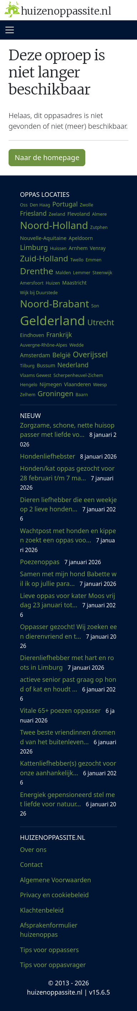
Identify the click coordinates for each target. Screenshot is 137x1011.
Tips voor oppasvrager (53, 964)
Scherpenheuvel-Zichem (78, 375)
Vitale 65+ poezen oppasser (67, 715)
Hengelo (28, 385)
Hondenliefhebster (68, 456)
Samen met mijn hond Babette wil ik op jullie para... (68, 578)
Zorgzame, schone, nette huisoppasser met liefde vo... (68, 434)
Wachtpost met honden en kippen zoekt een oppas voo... (68, 540)
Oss (23, 205)
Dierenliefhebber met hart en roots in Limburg (67, 662)
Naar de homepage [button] (47, 157)
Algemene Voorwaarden (55, 879)
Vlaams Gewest (35, 375)
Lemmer (81, 273)
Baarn (82, 395)
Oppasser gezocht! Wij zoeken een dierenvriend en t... (68, 636)
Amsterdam (35, 355)
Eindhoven (32, 335)
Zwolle (86, 205)
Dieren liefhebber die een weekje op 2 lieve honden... (68, 509)
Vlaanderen (77, 384)
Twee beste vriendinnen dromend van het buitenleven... (68, 741)
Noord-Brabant (54, 303)
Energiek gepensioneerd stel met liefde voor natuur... (68, 804)
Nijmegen (51, 384)
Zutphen (99, 227)
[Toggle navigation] (9, 30)
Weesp (100, 385)
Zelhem (27, 395)
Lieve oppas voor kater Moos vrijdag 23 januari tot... (68, 605)
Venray (98, 248)
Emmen (93, 260)
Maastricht (74, 282)
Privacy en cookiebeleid (54, 894)
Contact (31, 864)
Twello (76, 260)
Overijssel (90, 354)
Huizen (53, 283)
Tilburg (27, 366)
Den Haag (40, 205)
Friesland (33, 213)
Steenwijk (102, 273)
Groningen (55, 393)
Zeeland (57, 214)
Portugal (65, 204)
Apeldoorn (81, 238)
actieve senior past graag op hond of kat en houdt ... (68, 689)
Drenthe (36, 271)
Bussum (46, 365)
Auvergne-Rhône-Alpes (43, 345)
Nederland (72, 365)
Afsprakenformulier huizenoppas (48, 930)
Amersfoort (32, 283)
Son (95, 306)
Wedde (76, 345)
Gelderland (52, 320)
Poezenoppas (60, 561)
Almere (99, 214)
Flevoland (78, 213)
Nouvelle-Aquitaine (43, 237)
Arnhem (77, 248)
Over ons (33, 849)
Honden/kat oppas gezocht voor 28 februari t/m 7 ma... (67, 477)
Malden (63, 273)
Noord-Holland (54, 225)
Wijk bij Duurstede (39, 293)
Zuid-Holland (44, 258)
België (61, 355)
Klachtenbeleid (42, 910)
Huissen (58, 248)
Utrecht (100, 322)
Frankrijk (59, 334)
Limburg (34, 247)
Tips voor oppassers (49, 949)
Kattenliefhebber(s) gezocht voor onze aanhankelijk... (68, 772)
